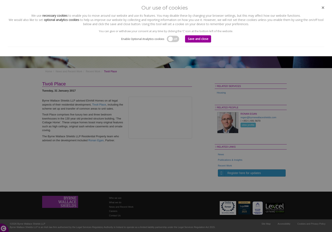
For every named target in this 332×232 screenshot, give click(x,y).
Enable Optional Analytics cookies (142, 39)
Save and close (198, 39)
